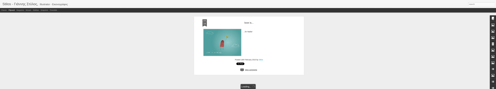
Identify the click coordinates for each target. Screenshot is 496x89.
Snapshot (44, 10)
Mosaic (28, 10)
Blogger (255, 87)
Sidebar (36, 10)
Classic (4, 10)
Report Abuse (263, 87)
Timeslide (53, 10)
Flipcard (12, 10)
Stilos (261, 42)
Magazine (20, 10)
